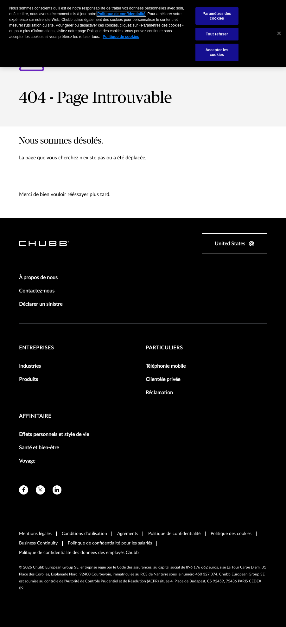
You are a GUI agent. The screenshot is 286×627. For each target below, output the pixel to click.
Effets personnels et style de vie (54, 434)
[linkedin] (57, 490)
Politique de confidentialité (174, 534)
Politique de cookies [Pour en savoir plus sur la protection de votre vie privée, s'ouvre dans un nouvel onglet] (121, 36)
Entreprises (36, 347)
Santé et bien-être (39, 447)
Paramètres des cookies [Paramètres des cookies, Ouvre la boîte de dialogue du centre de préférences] (217, 15)
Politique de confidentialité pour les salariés (110, 543)
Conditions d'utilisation (84, 534)
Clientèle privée (163, 379)
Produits (28, 379)
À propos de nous (38, 277)
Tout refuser (217, 34)
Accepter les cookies (217, 52)
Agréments (127, 534)
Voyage (27, 461)
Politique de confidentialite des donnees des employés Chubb (79, 552)
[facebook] (23, 490)
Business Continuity (38, 543)
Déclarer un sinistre (40, 304)
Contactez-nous (36, 290)
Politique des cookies (231, 534)
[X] (40, 490)
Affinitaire (35, 416)
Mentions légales (35, 534)
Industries (30, 366)
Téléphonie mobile (166, 366)
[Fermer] (279, 33)
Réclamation (159, 392)
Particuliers (164, 347)
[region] (143, 33)
